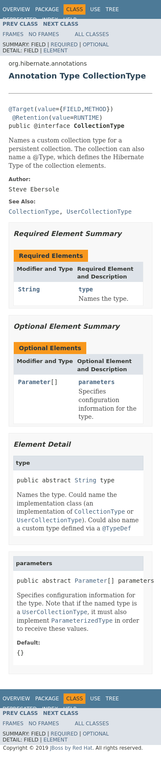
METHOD (95, 109)
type (86, 289)
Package (47, 9)
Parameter (34, 381)
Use (95, 9)
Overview (16, 9)
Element (55, 51)
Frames (13, 34)
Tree (112, 9)
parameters (97, 381)
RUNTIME (86, 117)
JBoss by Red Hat (71, 748)
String (29, 289)
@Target (21, 109)
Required (64, 45)
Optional (96, 45)
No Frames (44, 34)
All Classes (92, 34)
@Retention (30, 117)
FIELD (72, 109)
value (46, 109)
